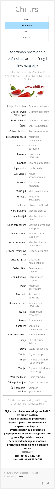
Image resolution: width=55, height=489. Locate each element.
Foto (26, 31)
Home (26, 19)
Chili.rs (26, 9)
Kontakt (27, 38)
